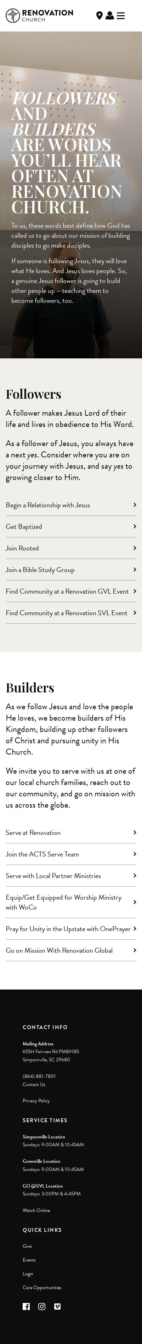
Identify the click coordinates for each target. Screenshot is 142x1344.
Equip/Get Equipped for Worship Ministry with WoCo (63, 902)
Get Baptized (24, 526)
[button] (26, 1306)
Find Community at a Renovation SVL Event (66, 612)
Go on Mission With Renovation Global (59, 950)
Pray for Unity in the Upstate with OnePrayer (68, 928)
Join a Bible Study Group (40, 569)
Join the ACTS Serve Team (42, 854)
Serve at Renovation (33, 832)
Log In (110, 15)
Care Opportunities (42, 1287)
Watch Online (36, 1210)
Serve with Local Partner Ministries (53, 875)
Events (29, 1260)
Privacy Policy (36, 1100)
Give (27, 1246)
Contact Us (34, 1084)
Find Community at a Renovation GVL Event (67, 591)
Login (28, 1273)
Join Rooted (22, 548)
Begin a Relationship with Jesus (48, 505)
